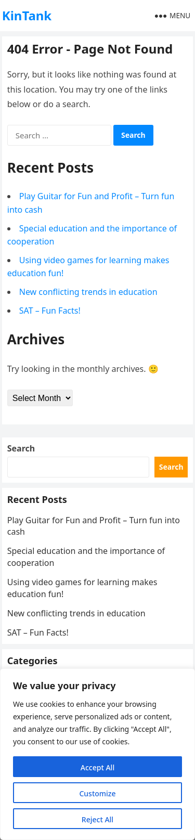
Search (21, 448)
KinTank (27, 15)
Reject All (97, 819)
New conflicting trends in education (88, 292)
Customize (97, 793)
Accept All (97, 767)
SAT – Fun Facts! (50, 310)
